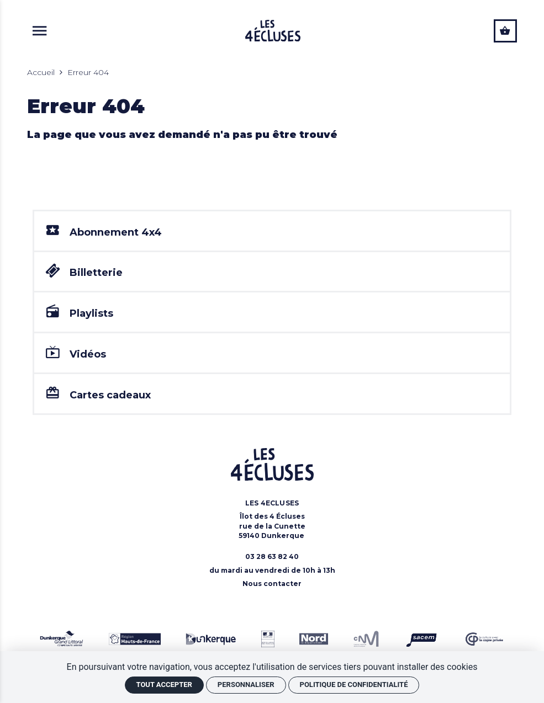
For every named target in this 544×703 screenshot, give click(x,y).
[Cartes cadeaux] (272, 395)
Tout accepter (164, 684)
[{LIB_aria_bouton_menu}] (39, 31)
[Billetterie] (272, 272)
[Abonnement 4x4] (272, 231)
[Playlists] (272, 312)
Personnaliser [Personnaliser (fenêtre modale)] (246, 684)
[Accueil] (272, 30)
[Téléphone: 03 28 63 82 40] (272, 558)
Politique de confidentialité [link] (354, 684)
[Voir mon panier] (505, 30)
